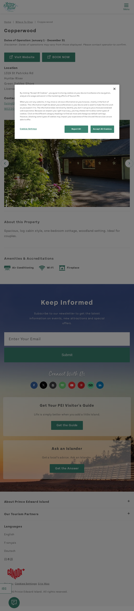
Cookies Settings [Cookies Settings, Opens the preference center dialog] (28, 129)
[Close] (114, 89)
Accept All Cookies (102, 129)
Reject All (76, 129)
